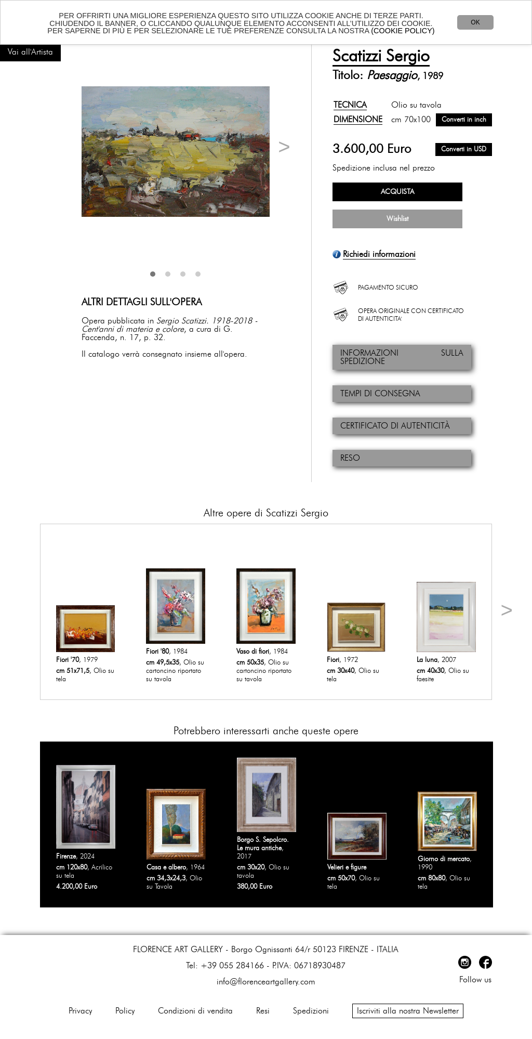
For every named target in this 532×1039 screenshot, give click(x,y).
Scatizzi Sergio (381, 56)
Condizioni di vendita (195, 1011)
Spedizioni (311, 1011)
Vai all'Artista (30, 52)
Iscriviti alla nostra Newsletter (408, 1011)
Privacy (80, 1011)
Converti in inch (464, 119)
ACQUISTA (397, 192)
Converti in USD (463, 149)
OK (475, 22)
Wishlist (397, 219)
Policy (125, 1011)
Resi (263, 1011)
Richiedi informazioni (379, 254)
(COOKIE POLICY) (402, 31)
